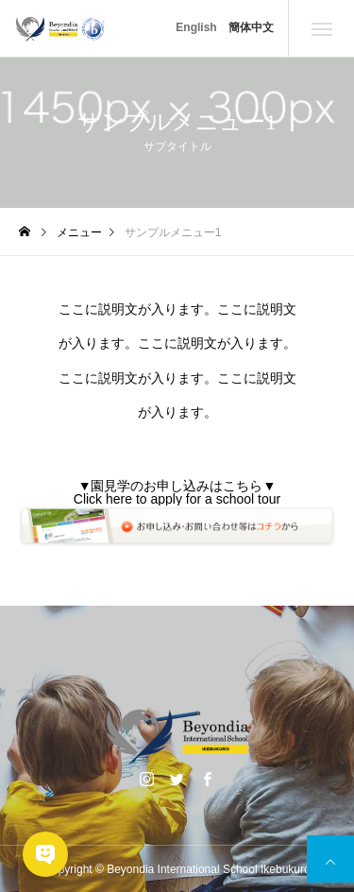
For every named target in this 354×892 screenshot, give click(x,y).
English (196, 27)
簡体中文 (251, 27)
